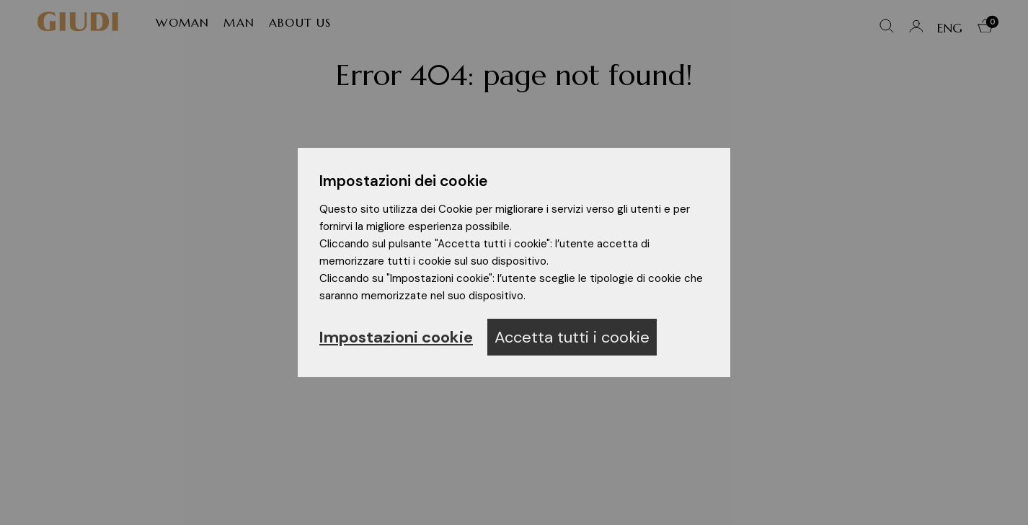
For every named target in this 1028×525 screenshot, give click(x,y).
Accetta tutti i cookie (572, 337)
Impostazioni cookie (396, 337)
